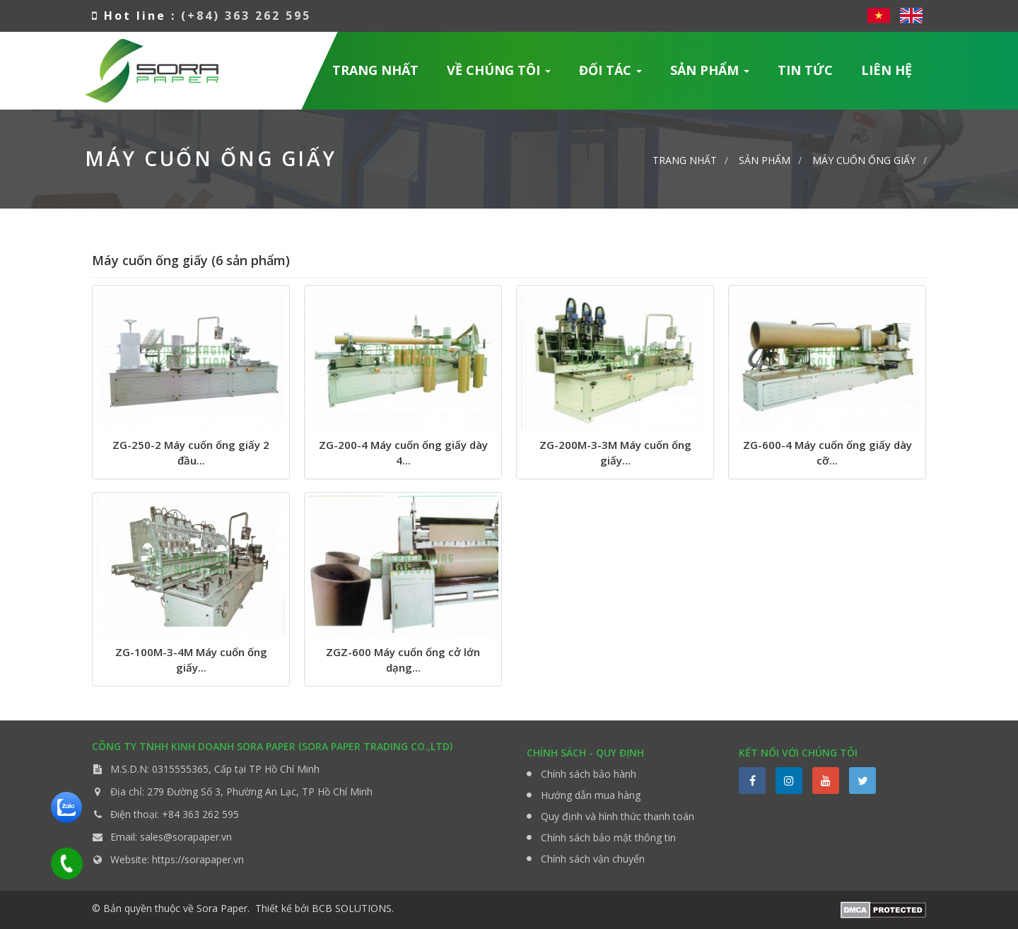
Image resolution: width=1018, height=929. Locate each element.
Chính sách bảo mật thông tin (608, 837)
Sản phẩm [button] (710, 75)
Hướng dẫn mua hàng (590, 795)
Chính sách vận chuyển (593, 858)
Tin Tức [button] (805, 70)
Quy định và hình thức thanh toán (617, 816)
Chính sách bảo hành (588, 774)
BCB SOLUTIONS (352, 908)
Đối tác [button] (611, 75)
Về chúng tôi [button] (499, 75)
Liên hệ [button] (886, 70)
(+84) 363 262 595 (246, 15)
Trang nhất (375, 70)
